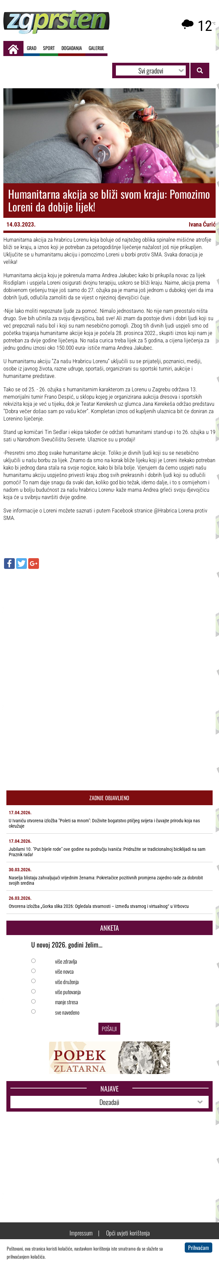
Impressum (81, 1232)
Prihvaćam (198, 1248)
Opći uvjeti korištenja (128, 1232)
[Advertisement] (109, 623)
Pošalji (109, 1029)
